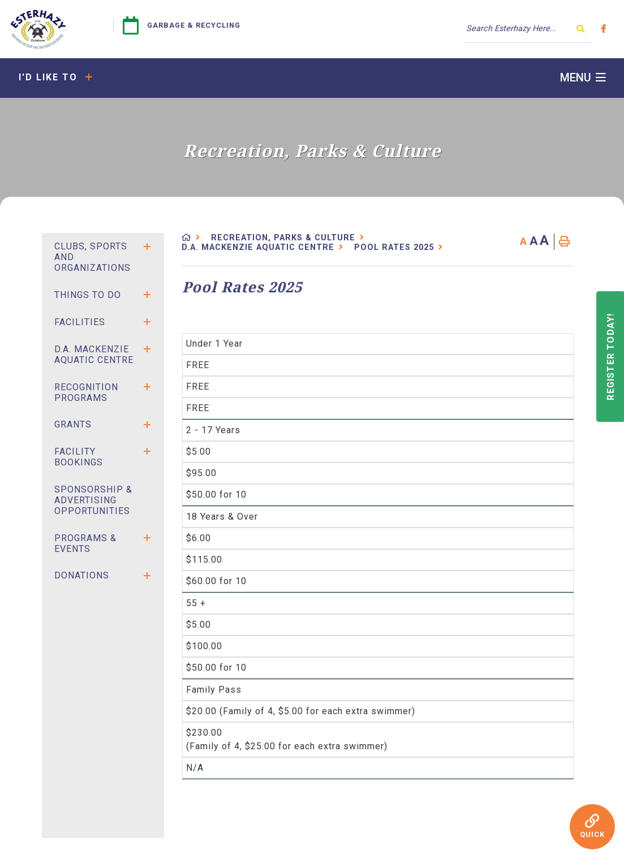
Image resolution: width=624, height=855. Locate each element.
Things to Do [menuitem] (87, 295)
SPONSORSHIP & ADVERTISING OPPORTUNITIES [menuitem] (93, 500)
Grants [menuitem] (73, 424)
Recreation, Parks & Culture (283, 238)
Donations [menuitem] (81, 575)
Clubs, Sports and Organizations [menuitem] (92, 257)
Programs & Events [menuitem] (85, 543)
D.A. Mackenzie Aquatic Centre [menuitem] (94, 354)
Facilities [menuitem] (79, 322)
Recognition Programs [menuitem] (86, 392)
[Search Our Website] (527, 29)
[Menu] (583, 77)
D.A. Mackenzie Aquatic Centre (258, 247)
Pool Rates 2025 (394, 247)
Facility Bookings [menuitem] (78, 457)
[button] (147, 246)
